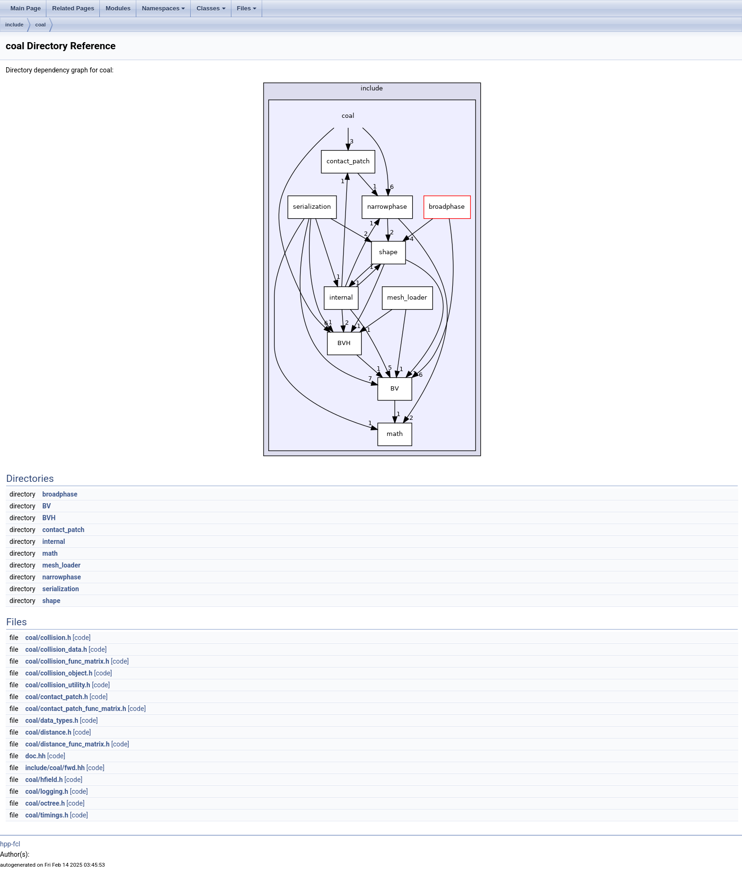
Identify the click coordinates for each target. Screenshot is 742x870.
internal (54, 541)
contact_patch (64, 529)
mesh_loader (62, 565)
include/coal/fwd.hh (55, 768)
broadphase (60, 494)
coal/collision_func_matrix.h (67, 661)
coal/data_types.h (52, 720)
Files (247, 8)
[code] (81, 637)
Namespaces (164, 8)
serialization (61, 589)
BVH (49, 518)
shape (52, 600)
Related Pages (73, 8)
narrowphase (62, 577)
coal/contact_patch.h (57, 697)
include (14, 24)
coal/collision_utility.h (58, 685)
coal (40, 24)
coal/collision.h (48, 637)
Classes (210, 8)
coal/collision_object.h (59, 673)
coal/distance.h (48, 732)
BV (47, 506)
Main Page (25, 8)
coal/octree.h (45, 803)
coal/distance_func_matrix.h (68, 744)
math (50, 553)
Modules (118, 8)
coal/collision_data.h (56, 649)
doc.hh (36, 756)
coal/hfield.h (44, 779)
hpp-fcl (10, 844)
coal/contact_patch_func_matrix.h (76, 708)
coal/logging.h (47, 791)
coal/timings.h (47, 815)
